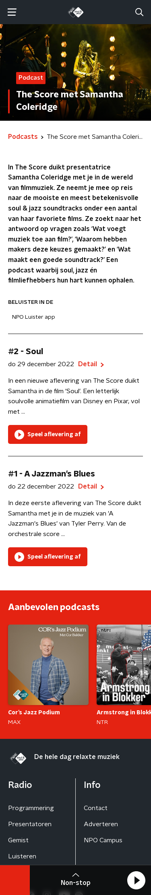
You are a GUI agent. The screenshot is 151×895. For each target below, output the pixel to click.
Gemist (18, 840)
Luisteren (22, 856)
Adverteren (101, 824)
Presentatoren (30, 824)
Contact (96, 808)
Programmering (31, 808)
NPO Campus (103, 840)
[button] (136, 880)
